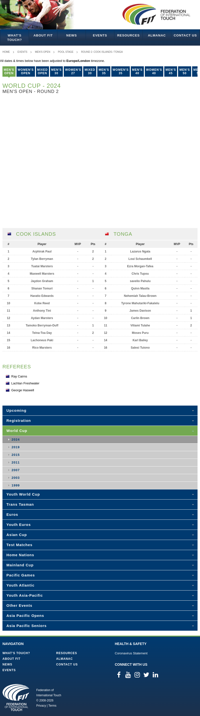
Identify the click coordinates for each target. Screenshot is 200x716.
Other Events (19, 605)
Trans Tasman (20, 504)
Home (6, 52)
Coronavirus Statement (131, 653)
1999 (16, 485)
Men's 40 (137, 71)
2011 (16, 462)
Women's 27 (73, 71)
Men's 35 (104, 71)
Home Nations (20, 555)
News (71, 35)
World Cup (16, 431)
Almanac (157, 35)
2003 (16, 478)
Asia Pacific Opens (25, 615)
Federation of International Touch (15, 697)
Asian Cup (16, 535)
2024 (16, 439)
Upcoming (16, 410)
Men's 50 (184, 71)
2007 (16, 470)
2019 (16, 447)
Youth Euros (18, 524)
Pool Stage (65, 52)
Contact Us (185, 35)
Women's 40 (154, 71)
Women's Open (26, 71)
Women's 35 (121, 71)
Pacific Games (20, 575)
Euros (12, 514)
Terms (52, 705)
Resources (128, 35)
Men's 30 (56, 71)
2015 (16, 455)
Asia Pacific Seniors (26, 626)
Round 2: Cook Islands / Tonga (102, 52)
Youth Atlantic (20, 585)
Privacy (41, 705)
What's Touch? (14, 38)
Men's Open (42, 52)
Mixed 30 (89, 71)
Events (100, 35)
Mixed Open (42, 71)
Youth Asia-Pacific (24, 595)
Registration (18, 420)
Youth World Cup (23, 494)
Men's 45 (171, 71)
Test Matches (19, 545)
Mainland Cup (19, 565)
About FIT (43, 35)
